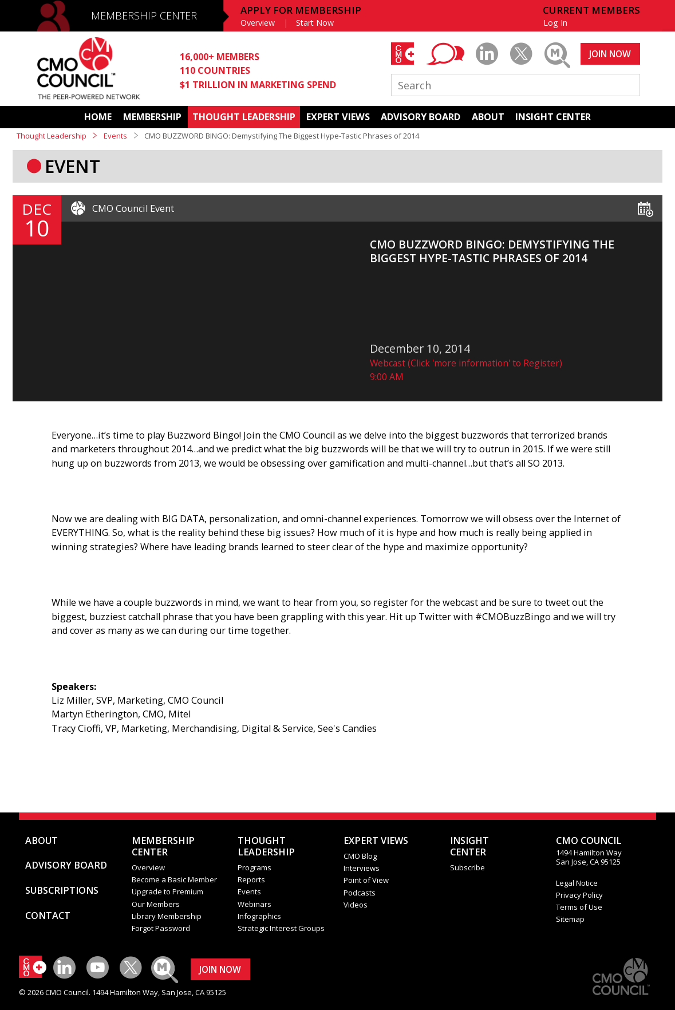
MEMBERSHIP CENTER (144, 15)
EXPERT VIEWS (338, 117)
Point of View (366, 880)
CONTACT (47, 915)
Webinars (254, 904)
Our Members (156, 904)
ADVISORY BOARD (420, 117)
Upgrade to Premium (167, 891)
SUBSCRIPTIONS (61, 890)
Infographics (259, 916)
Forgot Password (161, 928)
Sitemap (570, 919)
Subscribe (467, 867)
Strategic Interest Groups (281, 928)
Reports (251, 879)
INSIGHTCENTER (469, 846)
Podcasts (360, 892)
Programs (254, 867)
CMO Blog (360, 856)
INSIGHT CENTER (553, 117)
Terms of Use (579, 907)
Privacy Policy (579, 895)
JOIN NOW (610, 54)
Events (115, 136)
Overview (257, 22)
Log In (555, 22)
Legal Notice (577, 883)
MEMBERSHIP (152, 117)
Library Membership (167, 916)
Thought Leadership (51, 136)
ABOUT (488, 117)
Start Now (315, 22)
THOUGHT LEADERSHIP (243, 117)
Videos (356, 904)
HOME (98, 117)
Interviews (362, 868)
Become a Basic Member (174, 879)
